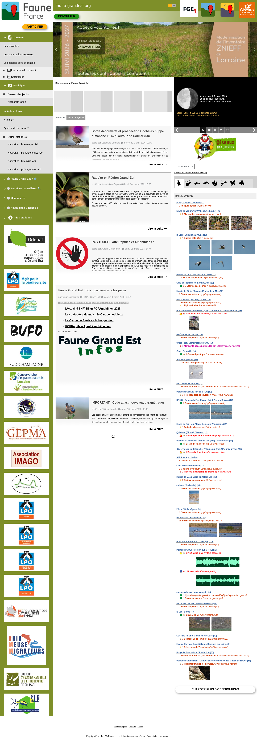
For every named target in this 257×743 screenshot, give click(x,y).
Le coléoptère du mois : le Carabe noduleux (94, 314)
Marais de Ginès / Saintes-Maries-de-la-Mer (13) (199, 291)
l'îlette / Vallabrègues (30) (188, 509)
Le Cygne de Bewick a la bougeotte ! (89, 320)
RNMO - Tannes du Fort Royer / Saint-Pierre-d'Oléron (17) (204, 400)
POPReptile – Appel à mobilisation (88, 326)
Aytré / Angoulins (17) (187, 359)
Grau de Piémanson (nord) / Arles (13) (195, 283)
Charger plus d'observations (215, 689)
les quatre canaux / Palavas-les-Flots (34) (196, 603)
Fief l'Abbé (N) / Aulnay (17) (189, 383)
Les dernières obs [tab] (185, 166)
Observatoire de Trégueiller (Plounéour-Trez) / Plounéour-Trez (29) (209, 449)
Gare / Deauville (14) (186, 351)
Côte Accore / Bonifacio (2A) (190, 466)
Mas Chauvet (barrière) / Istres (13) (193, 299)
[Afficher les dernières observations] (190, 172)
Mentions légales (120, 727)
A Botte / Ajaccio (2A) (186, 457)
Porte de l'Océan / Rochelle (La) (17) (194, 392)
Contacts (132, 727)
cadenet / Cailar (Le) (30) (188, 485)
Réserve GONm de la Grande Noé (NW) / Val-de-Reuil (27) (204, 441)
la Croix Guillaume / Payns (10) (191, 235)
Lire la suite (157, 164)
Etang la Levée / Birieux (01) (190, 202)
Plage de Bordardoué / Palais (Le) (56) (195, 652)
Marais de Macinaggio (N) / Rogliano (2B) (196, 477)
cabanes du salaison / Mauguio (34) (193, 592)
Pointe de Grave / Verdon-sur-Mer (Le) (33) (197, 550)
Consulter (66, 16)
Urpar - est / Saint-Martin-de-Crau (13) (194, 343)
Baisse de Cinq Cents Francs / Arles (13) (196, 274)
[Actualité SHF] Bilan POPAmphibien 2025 (93, 308)
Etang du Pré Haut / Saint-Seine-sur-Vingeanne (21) (201, 424)
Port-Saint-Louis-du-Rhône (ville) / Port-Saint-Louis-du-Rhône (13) (209, 310)
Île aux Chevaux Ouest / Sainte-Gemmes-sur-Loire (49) (203, 644)
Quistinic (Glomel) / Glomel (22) (192, 432)
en (174, 5)
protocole (119, 196)
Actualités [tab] (60, 117)
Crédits (140, 727)
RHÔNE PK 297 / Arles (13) (189, 334)
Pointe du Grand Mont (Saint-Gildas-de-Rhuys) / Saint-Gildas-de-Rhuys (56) (213, 661)
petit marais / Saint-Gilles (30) (191, 517)
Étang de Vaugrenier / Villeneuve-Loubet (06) (198, 211)
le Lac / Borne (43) (185, 612)
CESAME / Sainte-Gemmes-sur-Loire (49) (196, 636)
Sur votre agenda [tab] (76, 117)
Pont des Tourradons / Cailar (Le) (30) (194, 541)
